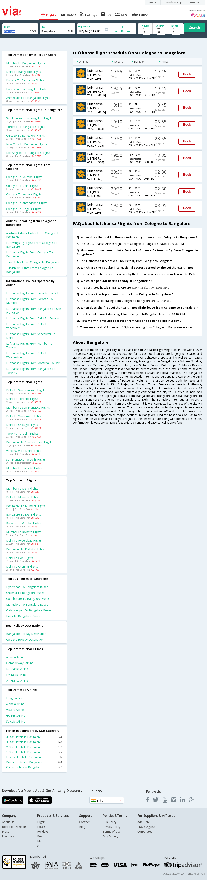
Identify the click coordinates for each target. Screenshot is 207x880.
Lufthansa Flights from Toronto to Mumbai (29, 301)
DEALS (152, 2)
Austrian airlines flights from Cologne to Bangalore (33, 235)
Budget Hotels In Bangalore (34, 762)
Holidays (42, 831)
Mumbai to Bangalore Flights (25, 63)
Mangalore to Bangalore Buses (27, 604)
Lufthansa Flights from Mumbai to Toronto (29, 345)
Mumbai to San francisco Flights (28, 407)
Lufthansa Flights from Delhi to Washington (27, 355)
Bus (39, 836)
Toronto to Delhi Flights (22, 433)
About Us (8, 822)
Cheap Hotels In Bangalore (34, 767)
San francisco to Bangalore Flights (29, 118)
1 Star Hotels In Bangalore (34, 752)
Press (5, 831)
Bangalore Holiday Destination (26, 634)
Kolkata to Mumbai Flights (23, 523)
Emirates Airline (16, 675)
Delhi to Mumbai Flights (22, 497)
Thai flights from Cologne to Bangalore (33, 262)
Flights (41, 822)
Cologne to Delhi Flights (22, 186)
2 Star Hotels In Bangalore (34, 747)
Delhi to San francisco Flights (26, 390)
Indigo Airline (14, 698)
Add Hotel (143, 822)
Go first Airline (15, 715)
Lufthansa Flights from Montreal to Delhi (33, 363)
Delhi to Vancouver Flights (23, 416)
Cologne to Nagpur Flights (23, 209)
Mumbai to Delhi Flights (22, 488)
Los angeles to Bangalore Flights (28, 153)
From (7, 27)
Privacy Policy (111, 827)
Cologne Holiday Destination (25, 639)
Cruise (41, 846)
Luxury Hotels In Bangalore (34, 757)
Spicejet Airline (15, 721)
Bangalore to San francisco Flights (29, 442)
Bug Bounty (110, 836)
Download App (173, 2)
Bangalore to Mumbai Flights (25, 506)
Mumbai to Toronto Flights (24, 468)
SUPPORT (195, 2)
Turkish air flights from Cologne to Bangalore (29, 270)
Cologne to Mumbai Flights (24, 177)
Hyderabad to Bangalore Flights (27, 89)
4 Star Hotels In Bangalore (34, 737)
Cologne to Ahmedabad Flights (27, 203)
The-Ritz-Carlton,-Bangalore (151, 287)
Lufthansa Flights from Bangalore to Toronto (30, 370)
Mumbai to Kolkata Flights (23, 532)
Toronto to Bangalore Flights (25, 127)
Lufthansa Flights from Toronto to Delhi (33, 293)
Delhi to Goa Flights (19, 558)
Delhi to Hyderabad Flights (24, 540)
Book (187, 74)
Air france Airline (17, 680)
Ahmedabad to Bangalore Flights (28, 98)
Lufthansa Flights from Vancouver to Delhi (31, 336)
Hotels (41, 827)
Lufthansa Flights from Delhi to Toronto (33, 318)
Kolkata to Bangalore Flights (25, 80)
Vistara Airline (15, 710)
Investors (8, 836)
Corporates (144, 831)
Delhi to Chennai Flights (22, 566)
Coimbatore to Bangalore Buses (28, 599)
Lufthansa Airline (17, 669)
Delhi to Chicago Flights (22, 425)
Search (194, 27)
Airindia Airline (15, 657)
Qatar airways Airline (19, 663)
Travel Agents (146, 827)
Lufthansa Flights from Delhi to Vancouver (27, 326)
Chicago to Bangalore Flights (25, 135)
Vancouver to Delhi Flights (23, 451)
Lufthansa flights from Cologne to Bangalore (29, 254)
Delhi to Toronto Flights (22, 399)
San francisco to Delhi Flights (26, 459)
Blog (82, 827)
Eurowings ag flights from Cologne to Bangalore (31, 244)
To (43, 27)
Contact (84, 822)
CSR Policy (109, 822)
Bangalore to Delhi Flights (23, 514)
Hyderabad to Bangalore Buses (27, 587)
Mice (40, 841)
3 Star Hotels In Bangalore (34, 742)
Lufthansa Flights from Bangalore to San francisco (33, 310)
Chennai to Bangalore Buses (25, 593)
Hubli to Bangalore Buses (23, 616)
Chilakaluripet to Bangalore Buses (28, 610)
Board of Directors (14, 827)
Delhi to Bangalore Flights (23, 72)
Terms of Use (112, 831)
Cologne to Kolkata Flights (24, 194)
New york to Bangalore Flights (26, 144)
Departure (84, 26)
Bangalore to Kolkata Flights (25, 549)
